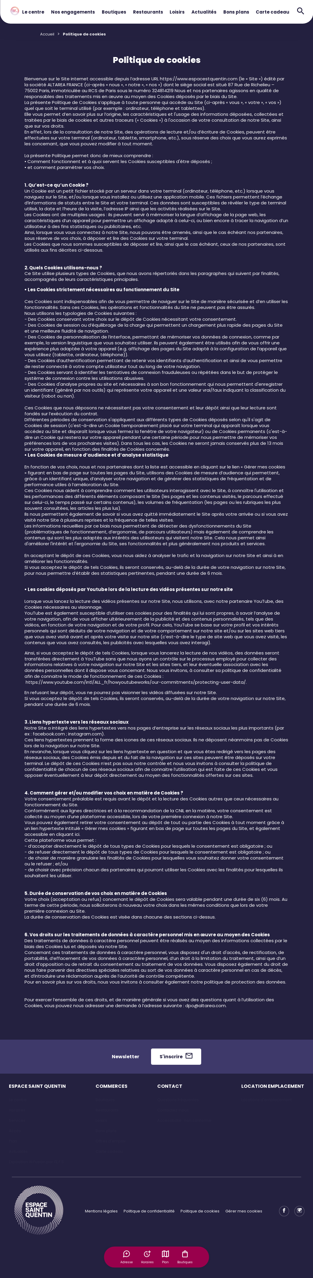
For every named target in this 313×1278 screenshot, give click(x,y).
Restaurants (148, 12)
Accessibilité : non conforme (184, 1120)
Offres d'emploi (110, 1141)
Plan (165, 1256)
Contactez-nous (173, 1110)
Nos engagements (73, 12)
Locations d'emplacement (266, 1100)
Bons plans (236, 12)
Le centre (33, 12)
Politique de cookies (200, 1211)
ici (77, 834)
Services (17, 1120)
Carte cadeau (272, 12)
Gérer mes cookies (243, 1211)
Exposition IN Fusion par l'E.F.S (36, 1162)
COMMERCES (111, 1086)
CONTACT (169, 1086)
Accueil (47, 34)
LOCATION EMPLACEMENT (272, 1086)
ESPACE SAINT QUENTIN (37, 1086)
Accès (15, 1131)
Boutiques (114, 12)
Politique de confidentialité (149, 1211)
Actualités (204, 12)
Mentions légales (101, 1211)
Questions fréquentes (178, 1100)
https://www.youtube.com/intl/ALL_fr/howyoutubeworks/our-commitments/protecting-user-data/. (136, 682)
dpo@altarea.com (205, 1005)
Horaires (17, 1110)
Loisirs (177, 12)
